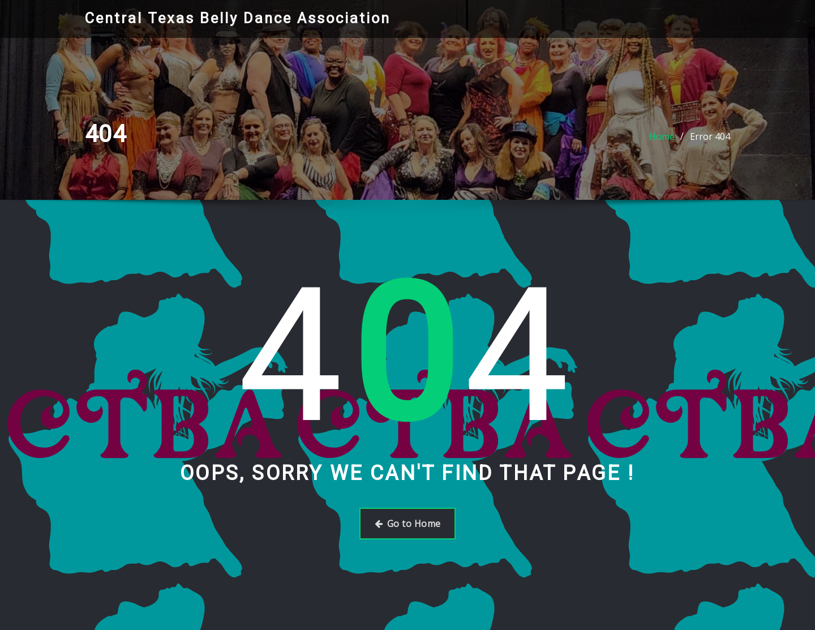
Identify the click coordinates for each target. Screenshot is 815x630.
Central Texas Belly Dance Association (238, 18)
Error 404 (710, 136)
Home (662, 136)
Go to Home (408, 523)
